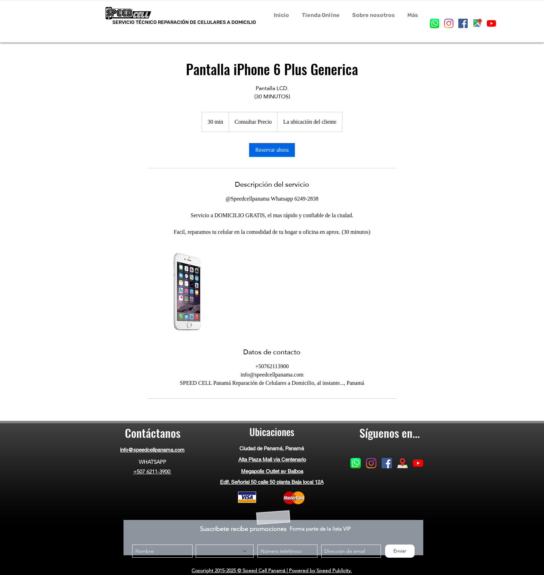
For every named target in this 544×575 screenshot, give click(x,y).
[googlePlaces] (477, 23)
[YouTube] (491, 23)
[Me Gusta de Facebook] (389, 491)
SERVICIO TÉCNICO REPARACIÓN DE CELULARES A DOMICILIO (184, 24)
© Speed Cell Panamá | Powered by (276, 570)
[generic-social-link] (434, 23)
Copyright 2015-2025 (214, 570)
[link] (272, 150)
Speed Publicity (333, 570)
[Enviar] (400, 551)
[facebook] (463, 23)
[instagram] (448, 23)
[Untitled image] (187, 291)
